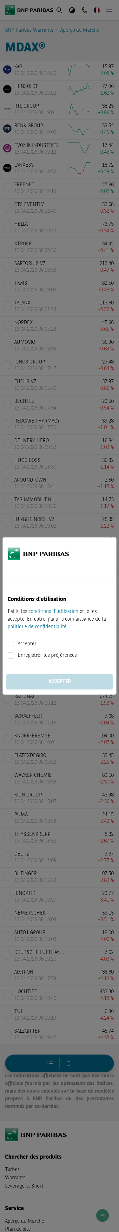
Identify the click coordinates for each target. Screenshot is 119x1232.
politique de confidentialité (37, 626)
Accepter (27, 644)
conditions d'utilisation (53, 611)
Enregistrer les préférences (47, 655)
